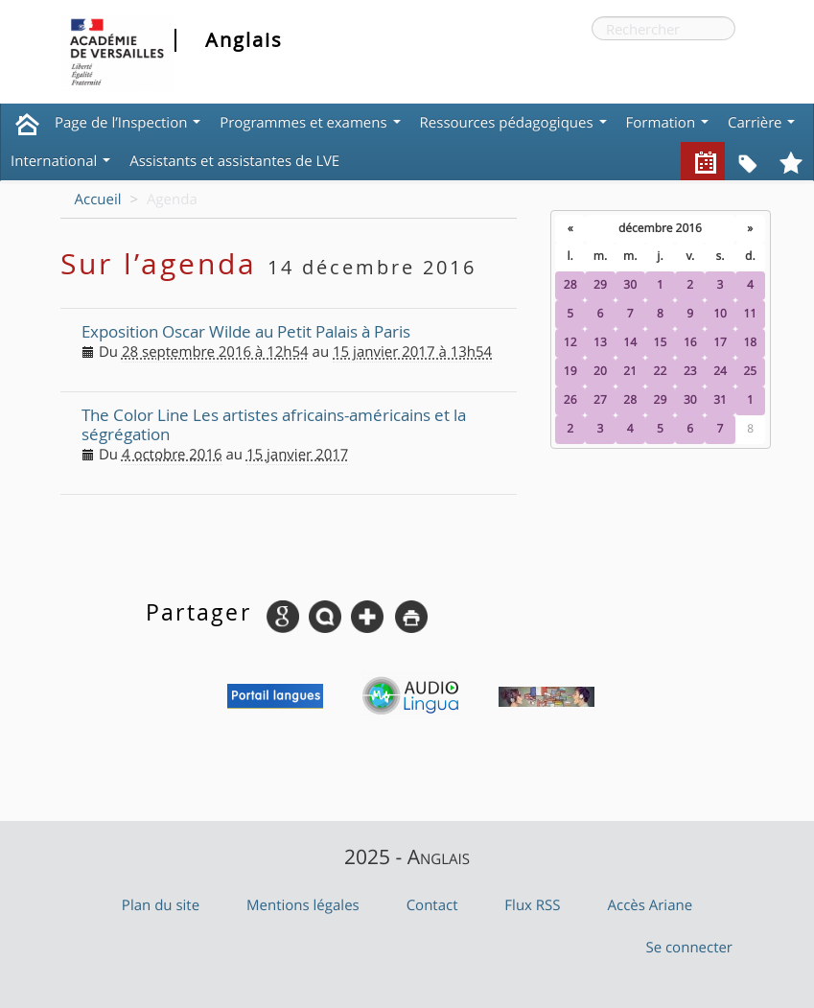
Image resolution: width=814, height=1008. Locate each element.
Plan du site (160, 905)
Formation (667, 122)
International (60, 161)
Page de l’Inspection (127, 122)
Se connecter (689, 947)
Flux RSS (532, 905)
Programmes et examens (310, 122)
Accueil (98, 199)
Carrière (761, 122)
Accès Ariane (650, 905)
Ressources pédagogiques (513, 122)
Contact (432, 905)
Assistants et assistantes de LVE (234, 161)
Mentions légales (303, 905)
